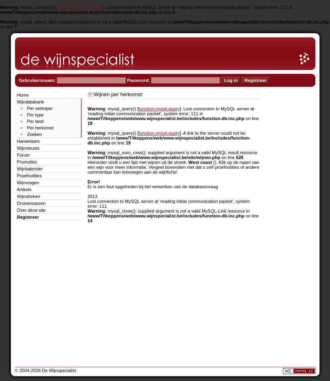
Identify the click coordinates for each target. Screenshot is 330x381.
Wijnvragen (28, 182)
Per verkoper (40, 108)
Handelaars (28, 141)
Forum (23, 155)
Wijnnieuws (28, 148)
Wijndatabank (30, 101)
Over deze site (31, 210)
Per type (35, 114)
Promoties (27, 161)
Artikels (24, 189)
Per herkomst (40, 127)
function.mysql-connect (78, 7)
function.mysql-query (159, 108)
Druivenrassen (31, 203)
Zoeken (34, 134)
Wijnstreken (28, 196)
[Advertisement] (291, 212)
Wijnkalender (30, 168)
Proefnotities (29, 175)
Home (23, 95)
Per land (35, 121)
